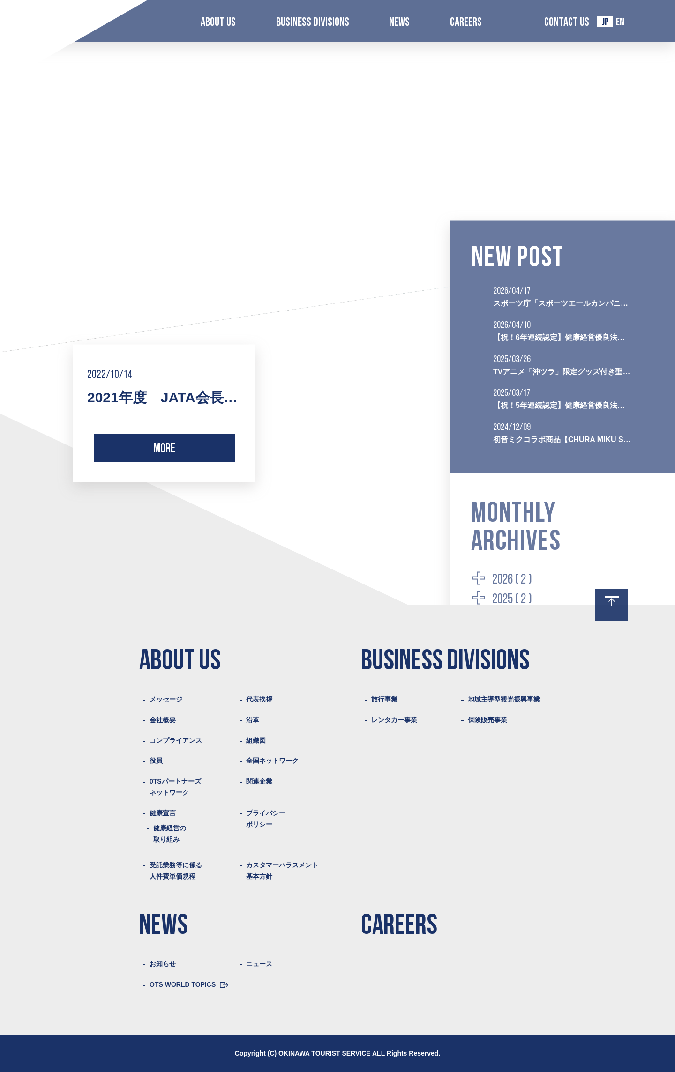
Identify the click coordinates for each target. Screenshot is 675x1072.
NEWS (399, 23)
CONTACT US (566, 23)
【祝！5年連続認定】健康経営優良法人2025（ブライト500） (562, 405)
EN (620, 22)
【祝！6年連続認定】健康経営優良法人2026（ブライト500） (562, 337)
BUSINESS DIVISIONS (312, 23)
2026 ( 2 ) (512, 579)
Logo (49, 22)
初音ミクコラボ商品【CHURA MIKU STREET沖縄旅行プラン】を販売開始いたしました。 (562, 439)
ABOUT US (218, 23)
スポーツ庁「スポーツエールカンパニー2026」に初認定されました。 (562, 303)
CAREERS (466, 23)
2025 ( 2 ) (512, 599)
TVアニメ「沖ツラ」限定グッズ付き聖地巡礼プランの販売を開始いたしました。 (562, 371)
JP (605, 22)
